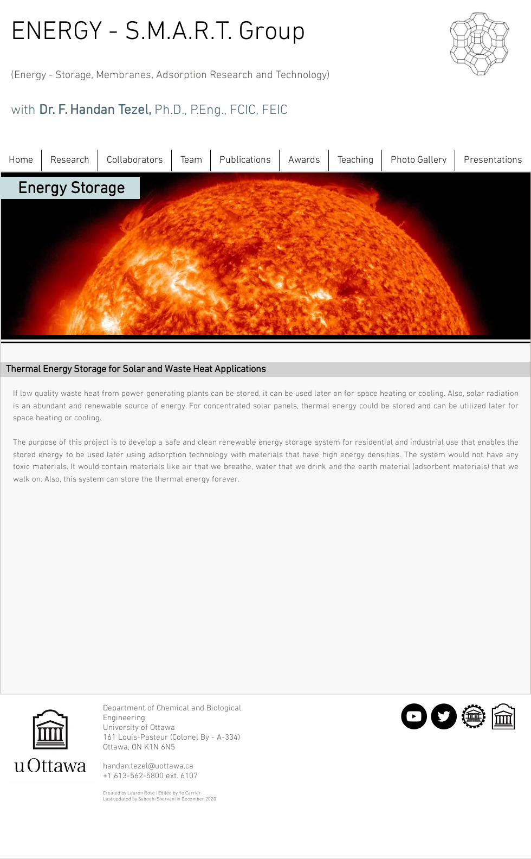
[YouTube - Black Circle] (414, 716)
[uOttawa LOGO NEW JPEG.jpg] (503, 716)
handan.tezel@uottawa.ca (148, 766)
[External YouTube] (262, 585)
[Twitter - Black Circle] (444, 716)
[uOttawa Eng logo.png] (474, 716)
